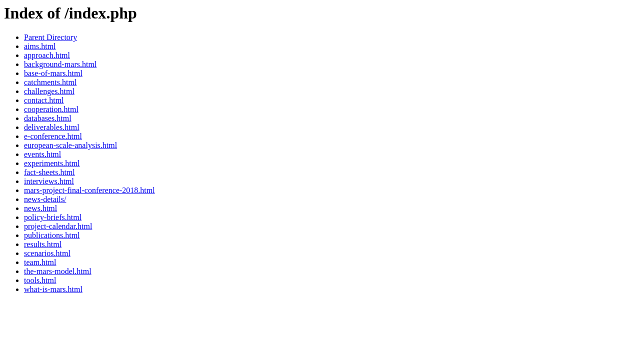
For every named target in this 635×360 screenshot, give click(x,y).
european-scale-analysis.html (70, 145)
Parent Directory (50, 37)
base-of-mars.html (53, 73)
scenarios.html (47, 253)
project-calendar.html (58, 226)
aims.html (40, 46)
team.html (40, 262)
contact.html (44, 100)
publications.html (52, 235)
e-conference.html (53, 136)
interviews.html (49, 181)
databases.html (48, 118)
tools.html (40, 280)
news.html (40, 208)
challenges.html (49, 91)
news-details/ (45, 199)
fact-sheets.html (49, 172)
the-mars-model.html (58, 271)
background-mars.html (60, 64)
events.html (42, 154)
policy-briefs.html (53, 217)
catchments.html (50, 82)
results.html (43, 244)
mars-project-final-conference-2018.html (89, 190)
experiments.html (52, 163)
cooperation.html (51, 109)
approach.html (47, 55)
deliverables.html (52, 127)
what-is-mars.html (53, 289)
